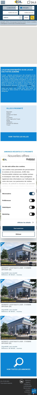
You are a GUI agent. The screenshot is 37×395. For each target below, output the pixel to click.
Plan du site (26, 388)
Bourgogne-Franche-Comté (9, 87)
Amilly (8, 120)
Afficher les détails (24, 222)
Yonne (29, 85)
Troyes (8, 125)
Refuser (18, 234)
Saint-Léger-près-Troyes (13, 119)
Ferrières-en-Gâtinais (12, 123)
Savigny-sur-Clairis (11, 114)
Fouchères (9, 117)
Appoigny (9, 111)
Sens (7, 116)
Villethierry (9, 122)
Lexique (27, 390)
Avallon (8, 113)
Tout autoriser (18, 228)
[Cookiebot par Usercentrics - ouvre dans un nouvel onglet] (26, 159)
